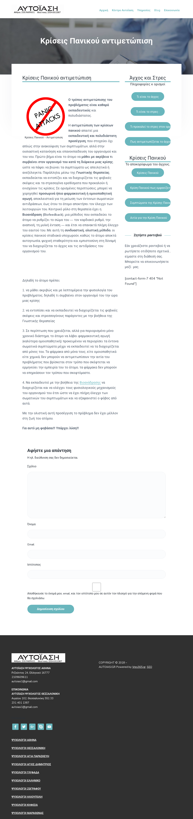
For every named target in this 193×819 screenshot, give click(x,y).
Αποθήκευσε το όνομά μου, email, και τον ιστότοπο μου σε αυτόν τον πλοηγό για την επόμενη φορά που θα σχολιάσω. (94, 596)
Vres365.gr (139, 667)
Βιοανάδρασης (90, 382)
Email (30, 544)
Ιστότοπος (34, 565)
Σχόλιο (31, 466)
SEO (149, 667)
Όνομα (31, 524)
